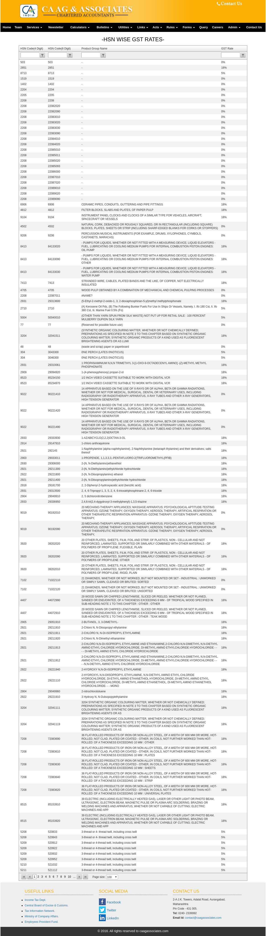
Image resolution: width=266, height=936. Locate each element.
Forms (189, 27)
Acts (157, 27)
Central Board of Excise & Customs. (46, 905)
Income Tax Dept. (35, 900)
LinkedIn (113, 918)
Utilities (125, 27)
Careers (217, 27)
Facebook (114, 902)
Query (203, 27)
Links (142, 27)
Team (18, 27)
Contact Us (254, 27)
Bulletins (104, 27)
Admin (234, 27)
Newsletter (55, 27)
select (116, 876)
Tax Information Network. (40, 911)
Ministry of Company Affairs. (42, 916)
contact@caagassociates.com (203, 917)
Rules (172, 27)
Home (7, 27)
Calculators (80, 27)
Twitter (111, 910)
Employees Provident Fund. (41, 921)
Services (34, 27)
